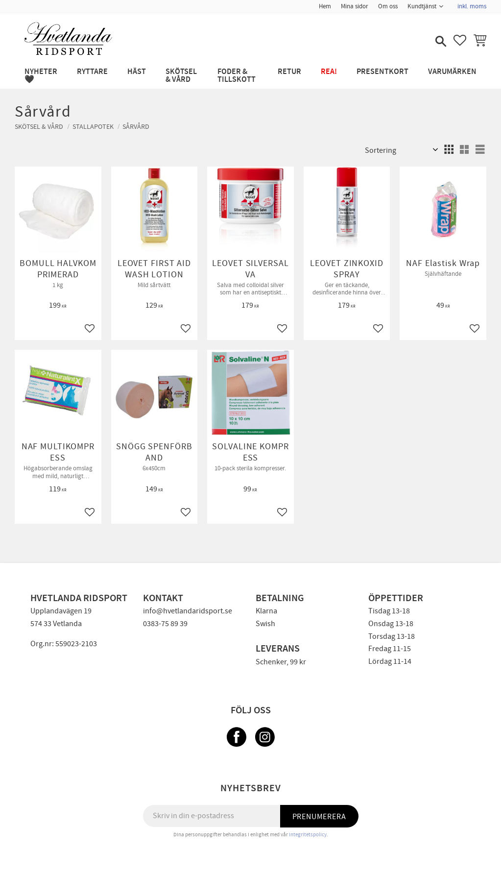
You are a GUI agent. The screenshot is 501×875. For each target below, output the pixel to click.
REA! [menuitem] (329, 72)
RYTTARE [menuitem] (92, 72)
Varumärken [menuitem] (452, 72)
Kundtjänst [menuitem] (421, 6)
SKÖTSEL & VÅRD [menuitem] (181, 76)
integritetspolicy (308, 834)
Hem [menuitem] (325, 6)
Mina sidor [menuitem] (354, 6)
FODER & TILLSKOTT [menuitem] (236, 76)
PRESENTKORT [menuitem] (382, 72)
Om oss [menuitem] (388, 6)
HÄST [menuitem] (136, 72)
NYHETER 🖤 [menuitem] (40, 76)
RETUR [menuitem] (289, 72)
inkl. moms (471, 6)
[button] (439, 42)
